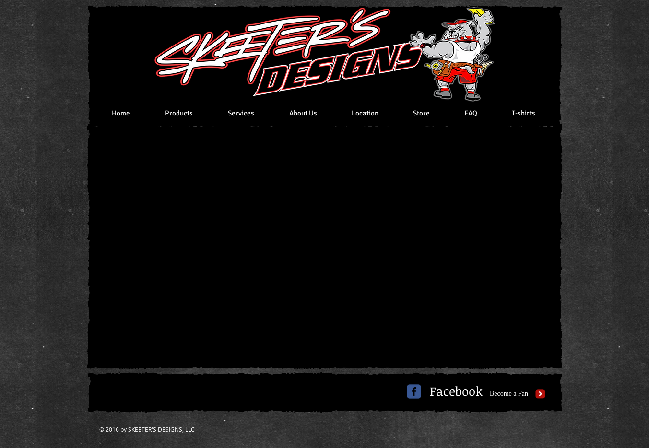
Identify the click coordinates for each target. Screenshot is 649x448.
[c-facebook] (414, 391)
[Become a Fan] (509, 394)
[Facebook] (456, 391)
